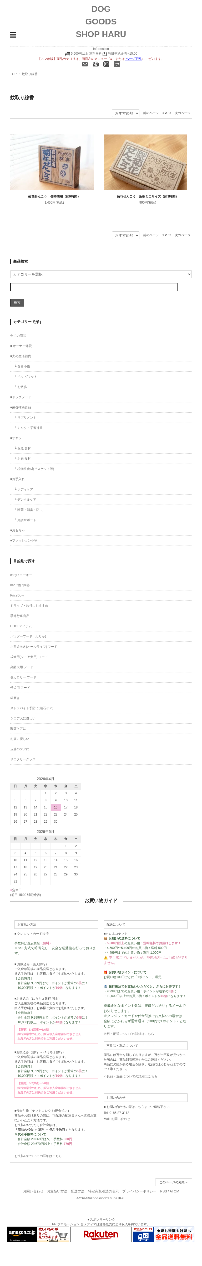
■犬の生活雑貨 (20, 356)
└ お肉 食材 (22, 458)
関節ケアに (18, 728)
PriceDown (18, 595)
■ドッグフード (20, 397)
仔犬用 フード (20, 687)
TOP (13, 74)
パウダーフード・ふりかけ (29, 636)
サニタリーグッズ (23, 759)
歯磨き (15, 698)
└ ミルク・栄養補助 (28, 428)
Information (101, 49)
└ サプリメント (25, 417)
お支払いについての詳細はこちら (38, 1156)
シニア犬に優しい (23, 718)
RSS (163, 1191)
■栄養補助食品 (20, 407)
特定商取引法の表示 (103, 1191)
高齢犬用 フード (21, 667)
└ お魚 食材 (22, 448)
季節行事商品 (19, 616)
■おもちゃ (17, 530)
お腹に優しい (19, 739)
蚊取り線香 (30, 74)
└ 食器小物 (22, 366)
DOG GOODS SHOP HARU (101, 21)
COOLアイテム (21, 626)
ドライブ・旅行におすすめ (29, 606)
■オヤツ (16, 438)
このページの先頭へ (173, 1182)
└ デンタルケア (25, 499)
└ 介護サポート (25, 520)
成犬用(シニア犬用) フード (29, 657)
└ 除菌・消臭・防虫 (28, 510)
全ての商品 (18, 336)
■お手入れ (17, 479)
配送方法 (77, 1191)
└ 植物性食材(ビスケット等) (34, 469)
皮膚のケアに (19, 749)
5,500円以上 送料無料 (86, 53)
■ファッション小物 (23, 540)
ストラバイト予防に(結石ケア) (31, 708)
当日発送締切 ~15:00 (120, 53)
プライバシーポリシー (139, 1191)
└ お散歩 (20, 387)
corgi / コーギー (21, 575)
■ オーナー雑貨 (21, 346)
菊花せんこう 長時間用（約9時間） (54, 196)
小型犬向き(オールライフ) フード (33, 646)
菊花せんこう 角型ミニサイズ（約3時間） (148, 196)
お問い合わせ (120, 1119)
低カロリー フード (23, 677)
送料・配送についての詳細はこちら (129, 1034)
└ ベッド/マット (25, 376)
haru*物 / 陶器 (20, 585)
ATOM (174, 1191)
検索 (17, 302)
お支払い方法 (57, 1191)
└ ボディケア (23, 489)
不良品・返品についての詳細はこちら (130, 1076)
